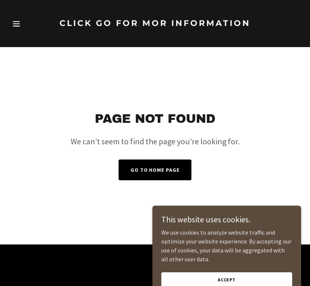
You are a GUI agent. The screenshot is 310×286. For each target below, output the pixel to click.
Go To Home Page (155, 170)
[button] (31, 23)
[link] (155, 33)
